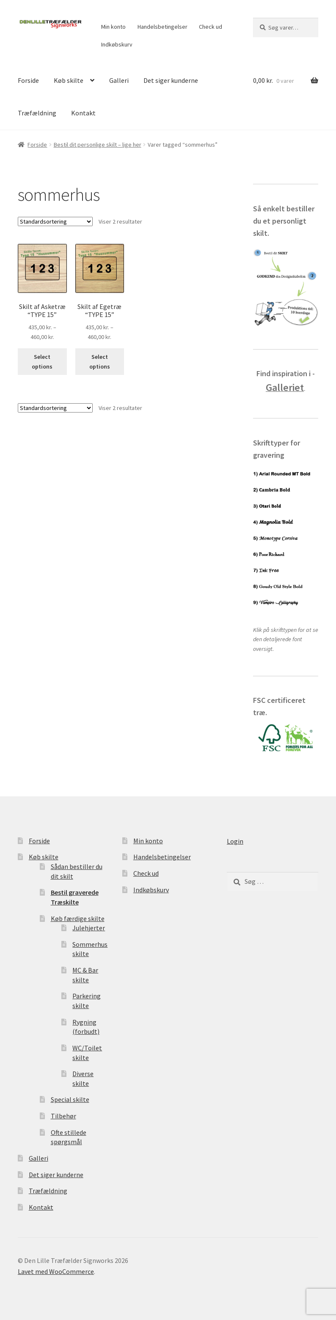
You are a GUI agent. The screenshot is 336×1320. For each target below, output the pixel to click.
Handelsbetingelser (162, 26)
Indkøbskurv (116, 44)
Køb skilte (68, 80)
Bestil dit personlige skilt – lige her (97, 144)
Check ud (210, 26)
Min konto (113, 26)
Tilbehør (63, 1116)
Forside (28, 80)
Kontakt (83, 113)
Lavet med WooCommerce (56, 1271)
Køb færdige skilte (78, 918)
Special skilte (70, 1099)
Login (235, 841)
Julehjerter (88, 928)
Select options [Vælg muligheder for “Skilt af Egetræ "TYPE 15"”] (99, 361)
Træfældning (37, 113)
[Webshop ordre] (55, 221)
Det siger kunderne (170, 80)
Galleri (119, 80)
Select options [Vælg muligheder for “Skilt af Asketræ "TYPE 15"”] (42, 361)
